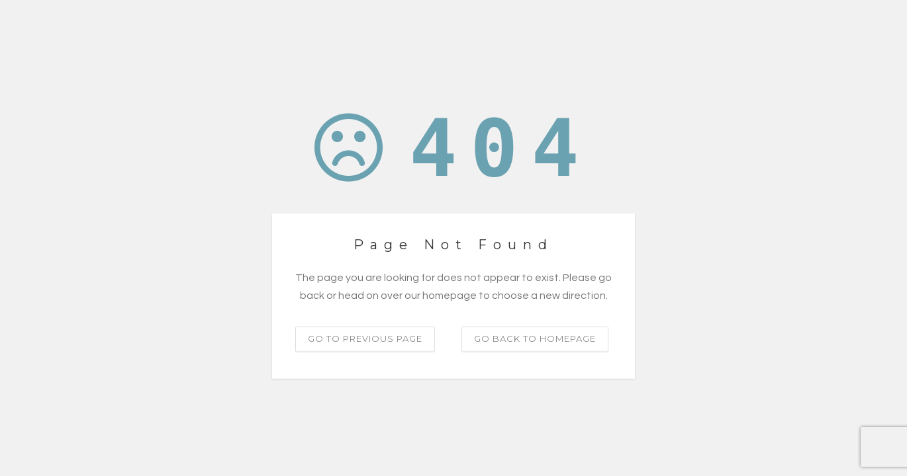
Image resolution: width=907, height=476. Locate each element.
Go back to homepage (535, 338)
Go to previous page (365, 338)
